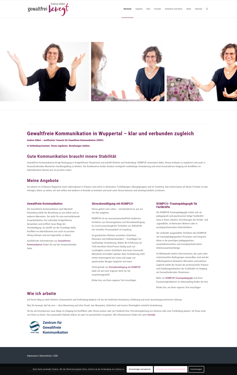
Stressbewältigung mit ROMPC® (125, 267)
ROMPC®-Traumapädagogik (179, 278)
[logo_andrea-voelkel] (48, 9)
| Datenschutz (45, 355)
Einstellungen (196, 369)
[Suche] (207, 9)
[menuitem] (127, 9)
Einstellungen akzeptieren (140, 369)
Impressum (32, 355)
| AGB (55, 355)
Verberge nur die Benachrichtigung (170, 369)
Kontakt (151, 314)
